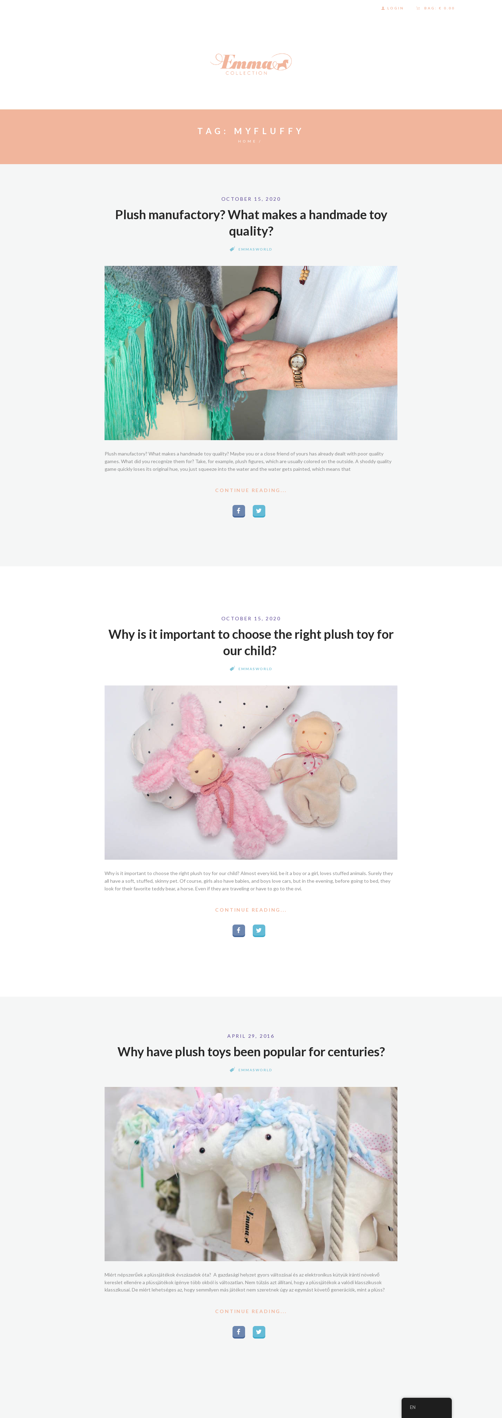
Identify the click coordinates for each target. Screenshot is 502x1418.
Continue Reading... (251, 490)
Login (395, 8)
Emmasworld (255, 249)
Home (247, 141)
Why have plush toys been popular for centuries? (251, 1051)
